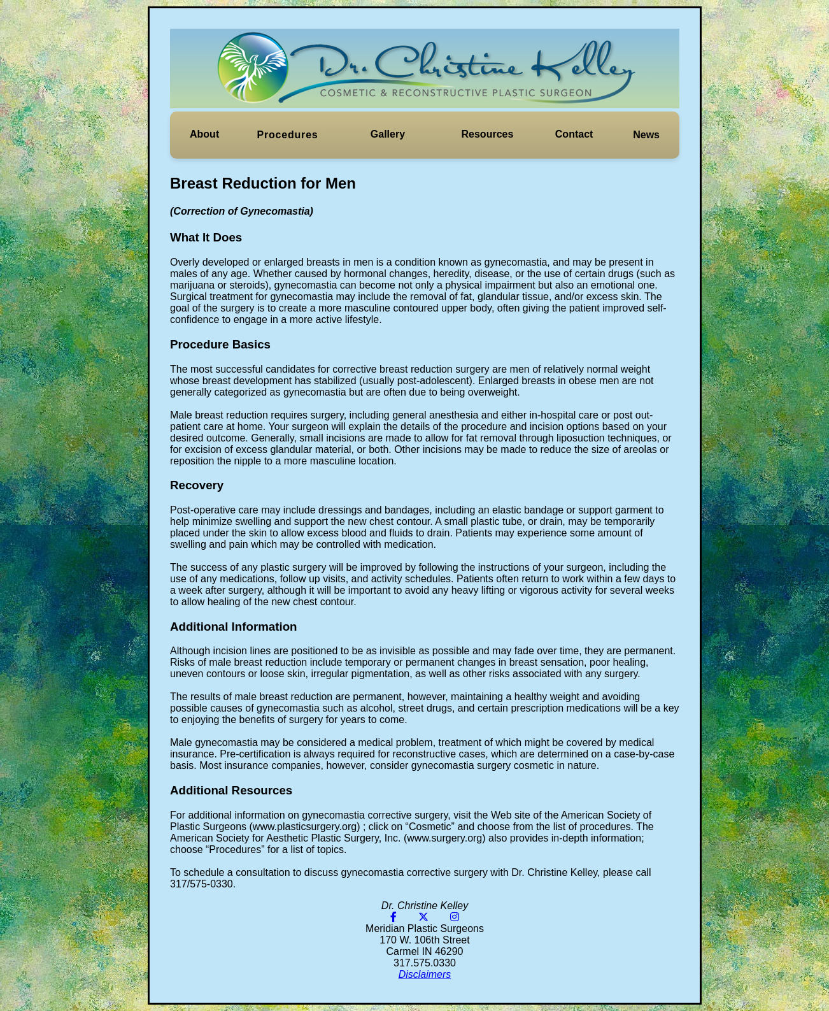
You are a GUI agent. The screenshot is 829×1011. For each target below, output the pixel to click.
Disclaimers (425, 974)
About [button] (204, 134)
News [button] (646, 134)
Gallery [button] (388, 134)
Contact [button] (574, 134)
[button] (204, 134)
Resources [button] (488, 134)
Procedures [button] (287, 134)
